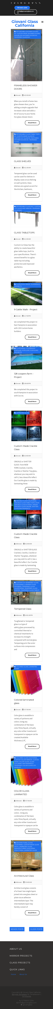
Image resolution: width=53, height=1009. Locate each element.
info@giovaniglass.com (25, 12)
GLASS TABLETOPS (24, 232)
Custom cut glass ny (22, 138)
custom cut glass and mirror (27, 207)
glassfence (35, 284)
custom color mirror (23, 760)
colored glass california (26, 758)
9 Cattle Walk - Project (25, 309)
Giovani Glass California (25, 23)
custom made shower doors (28, 33)
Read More (32, 123)
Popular (17, 350)
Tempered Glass (22, 609)
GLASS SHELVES (22, 161)
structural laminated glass (25, 850)
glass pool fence (23, 284)
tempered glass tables (30, 590)
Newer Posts (17, 929)
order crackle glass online (26, 505)
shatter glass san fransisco (26, 507)
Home (13, 974)
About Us (23, 974)
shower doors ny (21, 140)
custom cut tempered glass (27, 582)
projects (18, 286)
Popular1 (26, 350)
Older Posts (36, 929)
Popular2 (34, 350)
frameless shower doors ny (25, 35)
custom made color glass (26, 760)
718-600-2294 (22, 8)
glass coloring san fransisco (24, 762)
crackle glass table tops (24, 503)
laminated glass (22, 413)
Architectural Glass (24, 876)
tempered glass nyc (22, 37)
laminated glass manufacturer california (24, 847)
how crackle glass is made (26, 504)
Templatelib (26, 996)
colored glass (22, 666)
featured (35, 138)
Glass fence (20, 348)
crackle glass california (26, 501)
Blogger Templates (19, 994)
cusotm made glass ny (25, 136)
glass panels (19, 584)
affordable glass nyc (25, 206)
